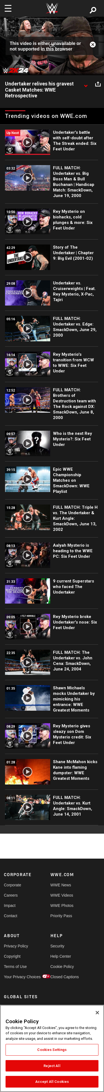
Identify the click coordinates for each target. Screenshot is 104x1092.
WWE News (60, 885)
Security (57, 946)
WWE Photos (61, 905)
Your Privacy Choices (15, 977)
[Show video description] (86, 84)
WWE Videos (61, 895)
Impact (10, 905)
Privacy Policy (15, 946)
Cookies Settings (52, 1050)
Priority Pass (61, 916)
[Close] (97, 1013)
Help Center (60, 956)
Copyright (12, 956)
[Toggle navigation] (8, 8)
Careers (11, 895)
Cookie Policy (62, 966)
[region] (52, 1048)
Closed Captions (62, 977)
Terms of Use (15, 966)
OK (52, 46)
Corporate (12, 885)
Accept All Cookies (52, 1082)
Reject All (52, 1066)
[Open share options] (98, 84)
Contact (10, 916)
